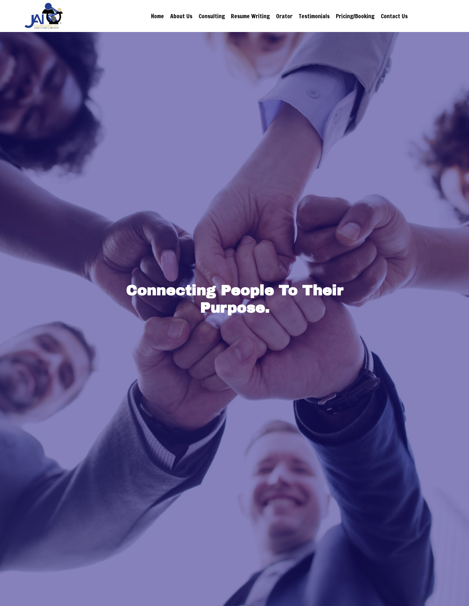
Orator (284, 16)
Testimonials (314, 16)
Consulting (212, 16)
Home (157, 16)
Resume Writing (250, 16)
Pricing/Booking (355, 16)
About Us (181, 16)
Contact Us (411, 16)
